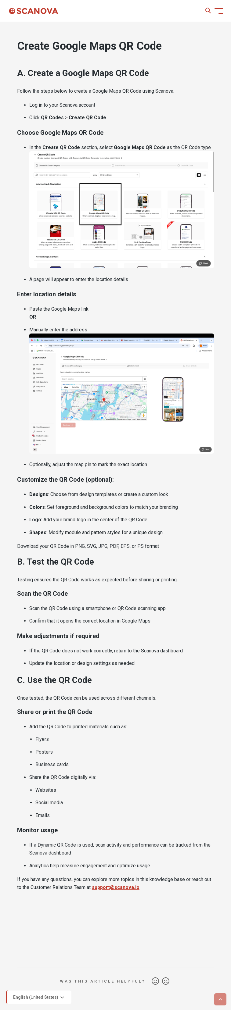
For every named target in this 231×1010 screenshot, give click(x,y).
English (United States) (39, 997)
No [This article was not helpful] (165, 981)
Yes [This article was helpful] (155, 981)
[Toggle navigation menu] (219, 11)
